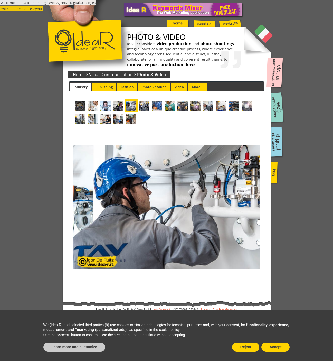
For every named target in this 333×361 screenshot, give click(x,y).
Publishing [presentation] (104, 87)
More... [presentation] (198, 87)
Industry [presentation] (80, 87)
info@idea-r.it (162, 309)
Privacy (205, 309)
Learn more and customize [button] (74, 347)
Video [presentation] (179, 87)
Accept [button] (276, 347)
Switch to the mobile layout (21, 8)
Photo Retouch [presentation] (154, 87)
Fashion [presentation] (127, 87)
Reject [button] (245, 347)
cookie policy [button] (169, 330)
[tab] (80, 87)
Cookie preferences (225, 309)
